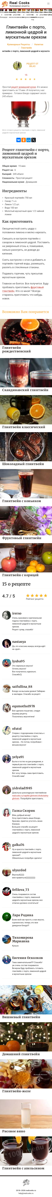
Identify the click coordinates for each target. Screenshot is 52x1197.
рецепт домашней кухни (23, 87)
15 (26, 75)
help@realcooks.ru (26, 1193)
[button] (48, 3)
